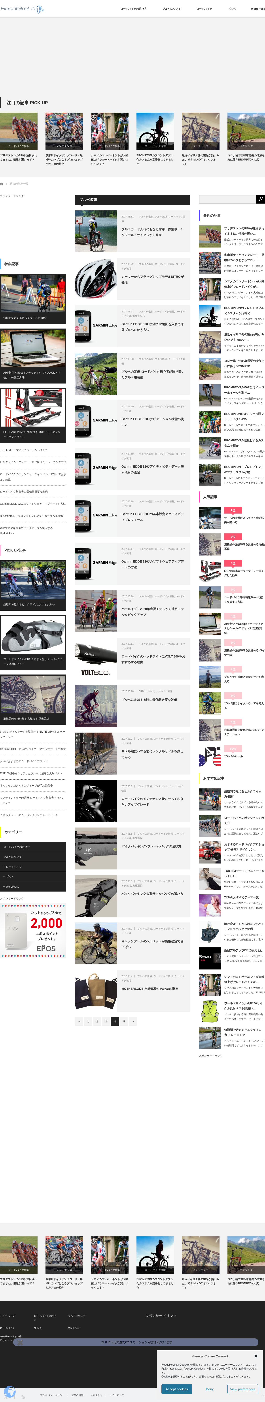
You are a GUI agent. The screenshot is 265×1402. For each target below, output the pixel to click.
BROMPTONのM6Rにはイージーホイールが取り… (244, 390)
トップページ (7, 1316)
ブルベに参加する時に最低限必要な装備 (149, 699)
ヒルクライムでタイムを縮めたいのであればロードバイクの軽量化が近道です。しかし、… (243, 807)
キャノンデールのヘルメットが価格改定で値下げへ (152, 944)
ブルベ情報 (161, 359)
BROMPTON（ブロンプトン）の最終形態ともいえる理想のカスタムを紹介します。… (244, 456)
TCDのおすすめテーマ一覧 (241, 897)
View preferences (243, 1389)
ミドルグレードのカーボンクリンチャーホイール (29, 815)
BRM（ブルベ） (147, 691)
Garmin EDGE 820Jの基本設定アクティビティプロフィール (152, 516)
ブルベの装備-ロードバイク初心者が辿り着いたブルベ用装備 (152, 374)
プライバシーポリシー (52, 1395)
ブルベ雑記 (161, 216)
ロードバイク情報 (18, 146)
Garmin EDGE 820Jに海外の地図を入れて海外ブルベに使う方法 (152, 326)
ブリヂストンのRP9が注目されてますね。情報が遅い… (244, 231)
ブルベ (232, 8)
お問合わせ (96, 1395)
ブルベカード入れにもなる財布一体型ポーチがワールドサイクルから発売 (152, 231)
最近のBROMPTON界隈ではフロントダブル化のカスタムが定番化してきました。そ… (244, 324)
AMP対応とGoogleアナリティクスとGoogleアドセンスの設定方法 (32, 375)
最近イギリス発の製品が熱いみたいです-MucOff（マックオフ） (200, 159)
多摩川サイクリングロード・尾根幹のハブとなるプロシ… (244, 257)
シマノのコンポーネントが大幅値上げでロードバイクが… (244, 284)
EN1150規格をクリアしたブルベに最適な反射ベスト (31, 773)
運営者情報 (77, 1395)
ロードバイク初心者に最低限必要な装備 (24, 491)
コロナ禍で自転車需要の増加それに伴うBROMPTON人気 (246, 157)
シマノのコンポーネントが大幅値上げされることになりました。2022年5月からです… (244, 297)
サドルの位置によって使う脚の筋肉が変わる (244, 520)
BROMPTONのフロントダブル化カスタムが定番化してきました (155, 159)
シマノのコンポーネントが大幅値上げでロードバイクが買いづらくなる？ (109, 159)
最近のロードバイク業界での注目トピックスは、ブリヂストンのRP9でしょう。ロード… (243, 244)
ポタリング (246, 146)
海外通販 (137, 838)
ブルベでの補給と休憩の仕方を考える (244, 679)
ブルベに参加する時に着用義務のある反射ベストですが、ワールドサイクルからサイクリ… (243, 1019)
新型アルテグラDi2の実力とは (243, 950)
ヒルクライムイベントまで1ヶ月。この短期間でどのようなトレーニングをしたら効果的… (244, 1045)
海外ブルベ (138, 316)
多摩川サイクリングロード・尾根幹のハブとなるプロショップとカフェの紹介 (64, 159)
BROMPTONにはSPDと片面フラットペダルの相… (244, 416)
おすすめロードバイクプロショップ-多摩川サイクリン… (244, 847)
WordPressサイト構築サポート (11, 1338)
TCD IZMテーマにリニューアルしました (24, 450)
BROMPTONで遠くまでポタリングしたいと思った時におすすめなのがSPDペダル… (244, 430)
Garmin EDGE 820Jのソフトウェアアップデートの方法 (152, 564)
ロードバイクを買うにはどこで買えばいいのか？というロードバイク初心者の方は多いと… (243, 860)
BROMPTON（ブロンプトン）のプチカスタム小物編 (31, 516)
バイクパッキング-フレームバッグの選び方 (151, 846)
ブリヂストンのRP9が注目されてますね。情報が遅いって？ (18, 157)
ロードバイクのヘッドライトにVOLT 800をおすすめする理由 (153, 659)
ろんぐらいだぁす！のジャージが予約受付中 (26, 785)
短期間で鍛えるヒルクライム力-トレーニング (242, 1032)
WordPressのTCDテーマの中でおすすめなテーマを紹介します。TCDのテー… (243, 908)
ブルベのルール (233, 756)
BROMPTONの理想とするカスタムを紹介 (244, 443)
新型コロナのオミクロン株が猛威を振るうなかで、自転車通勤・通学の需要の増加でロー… (243, 377)
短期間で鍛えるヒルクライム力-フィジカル (29, 604)
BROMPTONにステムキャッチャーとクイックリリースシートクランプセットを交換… (244, 483)
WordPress (258, 8)
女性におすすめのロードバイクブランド (24, 761)
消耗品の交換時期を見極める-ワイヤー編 (244, 652)
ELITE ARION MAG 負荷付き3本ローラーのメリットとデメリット (32, 434)
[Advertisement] (132, 64)
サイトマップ (116, 1395)
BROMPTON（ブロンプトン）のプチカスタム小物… (244, 469)
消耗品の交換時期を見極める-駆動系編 (26, 718)
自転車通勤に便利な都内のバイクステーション (244, 732)
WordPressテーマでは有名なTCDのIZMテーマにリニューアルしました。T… (244, 886)
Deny (210, 1389)
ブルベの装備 (146, 216)
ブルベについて (171, 8)
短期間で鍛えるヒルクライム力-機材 (25, 317)
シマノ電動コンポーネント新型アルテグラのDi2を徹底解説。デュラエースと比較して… (244, 961)
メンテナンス (64, 146)
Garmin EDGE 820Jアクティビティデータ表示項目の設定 (152, 469)
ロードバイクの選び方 (133, 8)
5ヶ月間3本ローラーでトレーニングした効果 (244, 573)
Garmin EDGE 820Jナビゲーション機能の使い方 (152, 421)
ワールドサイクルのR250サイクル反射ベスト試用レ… (243, 1006)
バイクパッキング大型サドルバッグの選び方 (152, 894)
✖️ (19, 1342)
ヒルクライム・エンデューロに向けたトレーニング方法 (33, 462)
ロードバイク (204, 8)
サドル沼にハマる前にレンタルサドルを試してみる (152, 754)
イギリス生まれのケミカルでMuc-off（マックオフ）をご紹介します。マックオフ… (244, 350)
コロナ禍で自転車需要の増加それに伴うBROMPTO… (244, 363)
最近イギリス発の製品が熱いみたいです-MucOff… (244, 337)
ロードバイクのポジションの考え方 (244, 820)
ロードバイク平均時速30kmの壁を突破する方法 (243, 599)
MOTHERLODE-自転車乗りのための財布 (149, 988)
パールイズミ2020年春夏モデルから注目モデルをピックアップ (152, 611)
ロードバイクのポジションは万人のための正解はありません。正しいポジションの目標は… (243, 833)
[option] (22, 137)
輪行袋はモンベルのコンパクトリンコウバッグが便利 (244, 926)
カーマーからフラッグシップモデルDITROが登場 (152, 279)
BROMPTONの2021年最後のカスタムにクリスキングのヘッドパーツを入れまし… (243, 403)
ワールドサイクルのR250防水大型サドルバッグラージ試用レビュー (33, 662)
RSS (23, 1396)
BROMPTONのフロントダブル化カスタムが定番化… (244, 310)
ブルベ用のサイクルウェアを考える (244, 705)
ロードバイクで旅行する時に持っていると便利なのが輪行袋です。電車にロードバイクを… (243, 939)
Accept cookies (177, 1389)
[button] (256, 1356)
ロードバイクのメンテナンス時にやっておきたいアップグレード (152, 801)
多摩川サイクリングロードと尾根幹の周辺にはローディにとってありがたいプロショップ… (243, 271)
